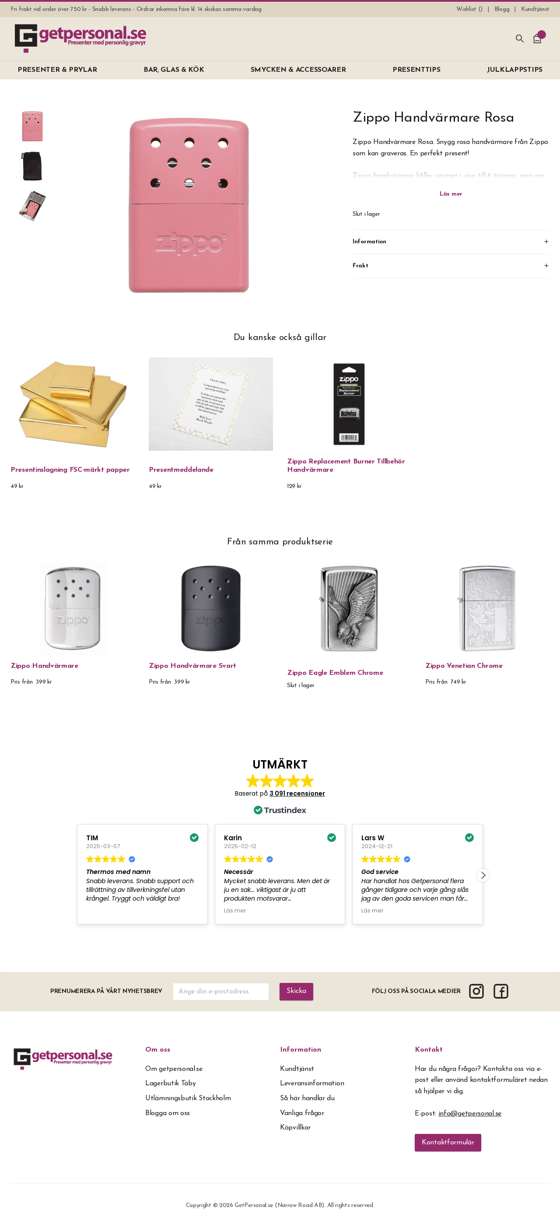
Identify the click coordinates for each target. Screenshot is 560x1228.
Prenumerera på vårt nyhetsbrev (106, 991)
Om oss (157, 1049)
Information (300, 1049)
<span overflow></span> (280, 843)
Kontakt (429, 1049)
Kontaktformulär (448, 1142)
